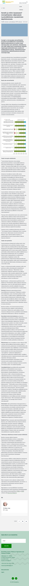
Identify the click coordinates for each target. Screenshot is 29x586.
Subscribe (6, 545)
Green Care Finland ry (12, 492)
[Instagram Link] (16, 578)
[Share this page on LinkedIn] (26, 521)
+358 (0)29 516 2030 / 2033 (7, 563)
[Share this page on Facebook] (19, 521)
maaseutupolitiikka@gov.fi (7, 565)
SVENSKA (21, 9)
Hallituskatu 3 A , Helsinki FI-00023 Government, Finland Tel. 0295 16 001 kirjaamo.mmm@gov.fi (8, 558)
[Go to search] (27, 2)
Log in (2, 572)
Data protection (5, 569)
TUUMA (18, 491)
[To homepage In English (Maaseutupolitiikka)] (8, 2)
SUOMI (20, 6)
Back (3, 8)
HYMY (22, 491)
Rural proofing (22, 3)
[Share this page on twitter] (22, 521)
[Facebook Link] (13, 578)
